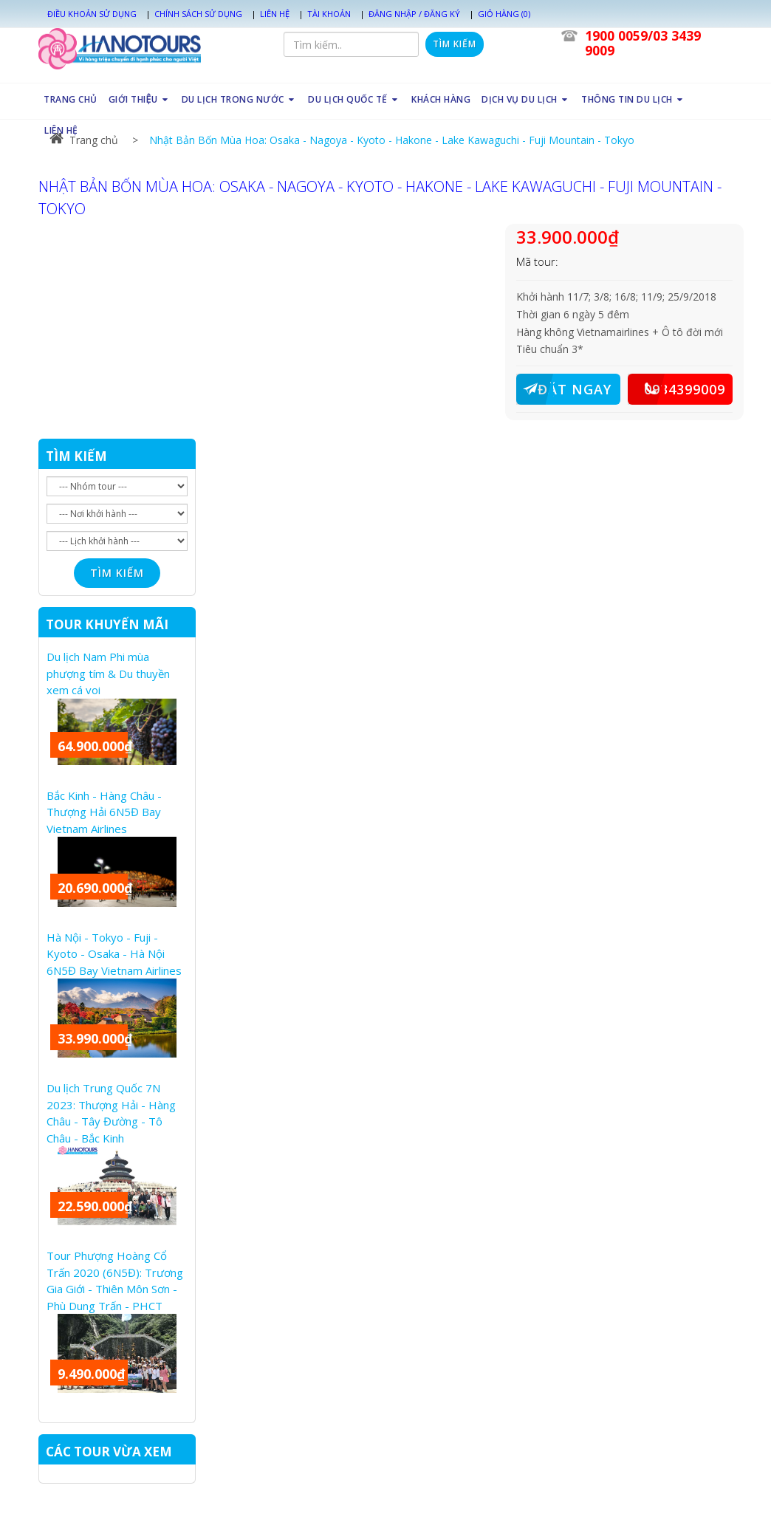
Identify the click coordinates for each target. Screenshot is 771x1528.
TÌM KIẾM (76, 456)
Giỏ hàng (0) (504, 13)
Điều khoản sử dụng (92, 13)
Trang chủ (83, 140)
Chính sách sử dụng (198, 13)
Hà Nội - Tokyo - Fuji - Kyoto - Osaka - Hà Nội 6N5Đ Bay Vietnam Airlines (114, 954)
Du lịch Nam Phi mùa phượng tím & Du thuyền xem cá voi (108, 673)
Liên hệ (274, 13)
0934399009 (676, 389)
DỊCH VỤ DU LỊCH (526, 99)
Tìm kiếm (454, 44)
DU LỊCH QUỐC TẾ (354, 99)
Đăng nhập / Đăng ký (414, 13)
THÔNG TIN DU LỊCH (633, 99)
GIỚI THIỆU (139, 99)
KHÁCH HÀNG (440, 99)
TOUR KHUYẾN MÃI (107, 624)
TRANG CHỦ (70, 99)
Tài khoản (329, 13)
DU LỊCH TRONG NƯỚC (240, 99)
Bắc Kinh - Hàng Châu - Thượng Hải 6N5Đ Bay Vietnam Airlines (104, 812)
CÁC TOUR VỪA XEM (109, 1451)
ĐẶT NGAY (563, 389)
